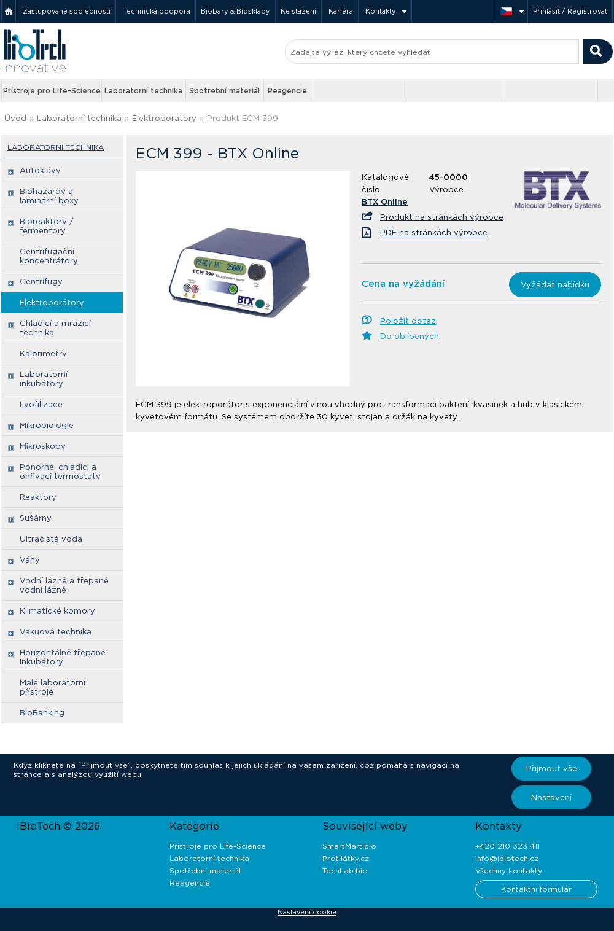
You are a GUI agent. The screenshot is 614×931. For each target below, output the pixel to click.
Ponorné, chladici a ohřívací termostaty (60, 471)
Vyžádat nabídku (555, 284)
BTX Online (385, 201)
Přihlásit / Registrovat (570, 11)
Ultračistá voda (51, 538)
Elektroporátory (164, 118)
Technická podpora (156, 11)
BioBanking (42, 712)
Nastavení (551, 797)
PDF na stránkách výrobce (434, 232)
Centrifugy (41, 281)
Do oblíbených (409, 336)
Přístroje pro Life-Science (52, 90)
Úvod (15, 118)
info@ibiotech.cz (506, 858)
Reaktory (38, 497)
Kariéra (340, 11)
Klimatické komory (57, 610)
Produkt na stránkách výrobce (441, 217)
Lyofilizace (41, 404)
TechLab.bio (345, 870)
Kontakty (380, 11)
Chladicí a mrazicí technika (55, 328)
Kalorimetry (43, 353)
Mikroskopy (43, 446)
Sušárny (36, 518)
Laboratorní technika (143, 90)
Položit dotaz (408, 320)
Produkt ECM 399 (242, 118)
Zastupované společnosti (67, 11)
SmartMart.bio (349, 846)
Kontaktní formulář (536, 889)
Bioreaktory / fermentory (47, 226)
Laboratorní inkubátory (44, 379)
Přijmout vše (551, 768)
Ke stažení (298, 11)
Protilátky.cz (345, 858)
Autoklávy (40, 170)
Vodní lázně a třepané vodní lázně (64, 585)
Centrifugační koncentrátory (49, 256)
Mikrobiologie (47, 425)
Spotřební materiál (224, 90)
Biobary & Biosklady (235, 11)
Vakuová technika (55, 631)
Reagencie (287, 90)
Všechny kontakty (508, 870)
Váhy (30, 559)
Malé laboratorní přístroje (52, 687)
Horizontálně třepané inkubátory (63, 657)
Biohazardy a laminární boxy (49, 196)
